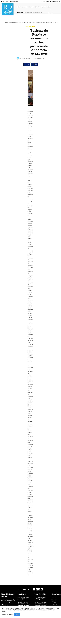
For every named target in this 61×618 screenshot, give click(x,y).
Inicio (5, 22)
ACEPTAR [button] (17, 614)
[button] (50, 9)
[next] (51, 13)
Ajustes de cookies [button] (7, 614)
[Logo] (25, 589)
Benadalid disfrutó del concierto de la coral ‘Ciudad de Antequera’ (25, 601)
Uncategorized (12, 22)
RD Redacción (26, 58)
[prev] (49, 13)
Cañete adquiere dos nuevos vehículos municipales (25, 597)
